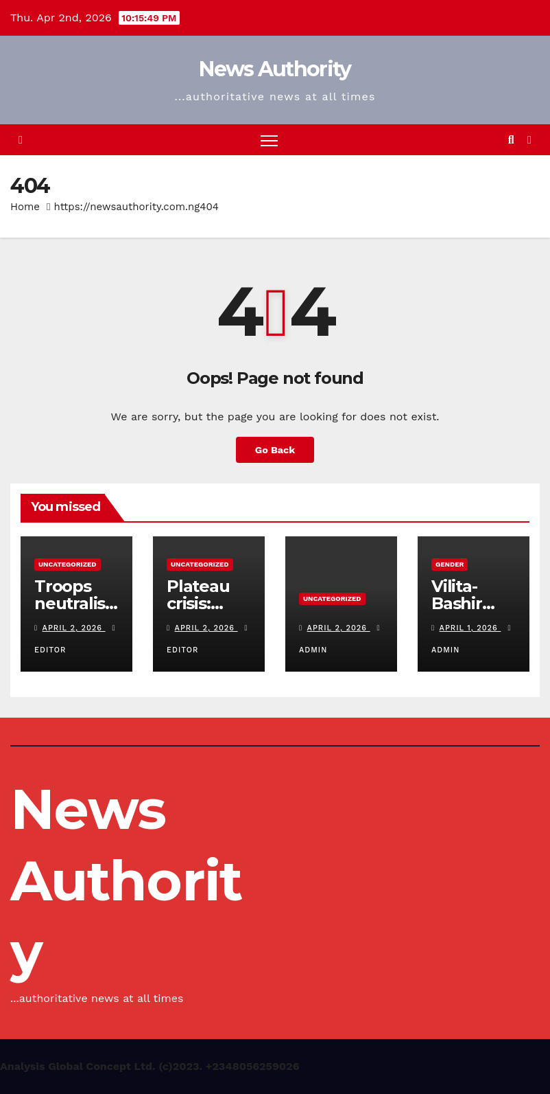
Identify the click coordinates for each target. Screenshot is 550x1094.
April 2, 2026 (74, 628)
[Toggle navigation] (269, 139)
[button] (511, 139)
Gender (449, 564)
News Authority (274, 69)
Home (25, 207)
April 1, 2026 (470, 628)
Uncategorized (67, 564)
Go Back (275, 449)
